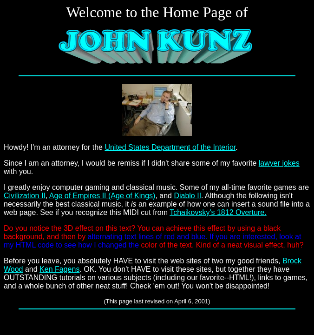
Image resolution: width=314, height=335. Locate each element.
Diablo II (187, 196)
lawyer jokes (279, 163)
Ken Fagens (59, 269)
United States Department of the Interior (170, 147)
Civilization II (25, 196)
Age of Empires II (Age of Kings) (102, 196)
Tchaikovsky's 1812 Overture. (218, 212)
